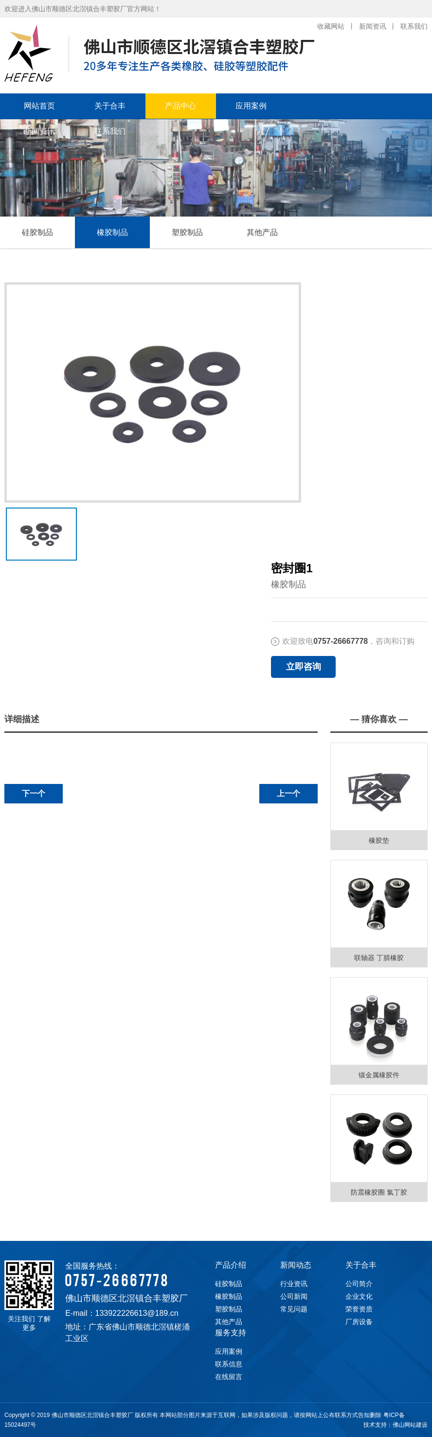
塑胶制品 (187, 232)
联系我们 (414, 26)
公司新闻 (293, 1296)
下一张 (8, 526)
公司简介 (359, 1284)
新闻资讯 (372, 26)
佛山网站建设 (410, 1424)
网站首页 (39, 106)
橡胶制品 (112, 232)
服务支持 (230, 1332)
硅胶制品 (37, 232)
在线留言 (228, 1377)
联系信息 (228, 1364)
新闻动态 (295, 1265)
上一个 (288, 793)
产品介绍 (230, 1265)
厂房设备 (359, 1322)
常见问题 (293, 1309)
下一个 (33, 793)
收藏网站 (330, 26)
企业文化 (359, 1296)
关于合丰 (110, 106)
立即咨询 (303, 667)
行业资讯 (293, 1284)
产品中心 (180, 106)
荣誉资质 (359, 1309)
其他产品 (262, 232)
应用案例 (251, 106)
